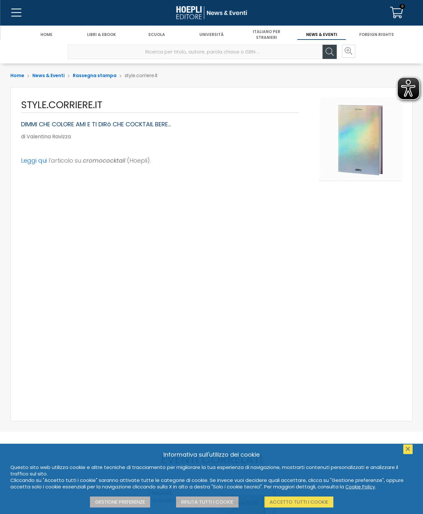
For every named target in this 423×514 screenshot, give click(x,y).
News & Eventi (321, 35)
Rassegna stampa (95, 75)
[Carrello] (396, 13)
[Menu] (16, 13)
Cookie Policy (360, 487)
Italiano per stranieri (266, 34)
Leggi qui (34, 160)
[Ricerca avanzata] (347, 52)
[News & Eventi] (211, 12)
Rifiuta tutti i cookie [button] (207, 501)
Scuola (156, 35)
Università (211, 35)
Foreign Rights (376, 35)
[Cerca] (328, 52)
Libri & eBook (101, 35)
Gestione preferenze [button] (120, 501)
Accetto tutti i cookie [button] (299, 501)
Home (46, 35)
